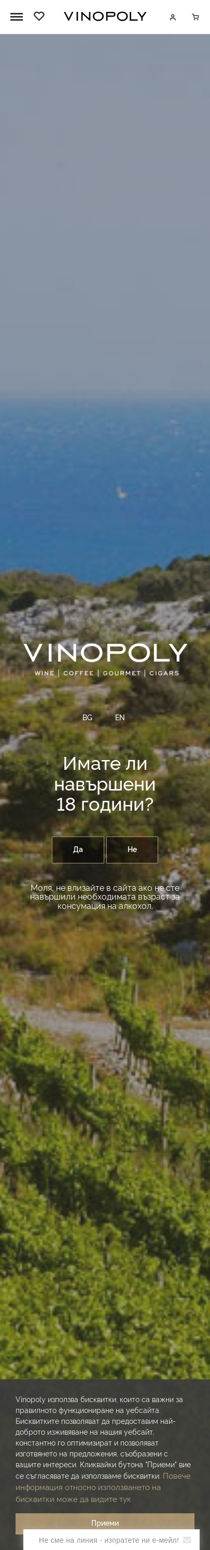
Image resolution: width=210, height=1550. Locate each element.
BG (87, 718)
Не (132, 850)
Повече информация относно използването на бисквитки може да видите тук (103, 1487)
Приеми (105, 1523)
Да (78, 850)
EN (120, 718)
